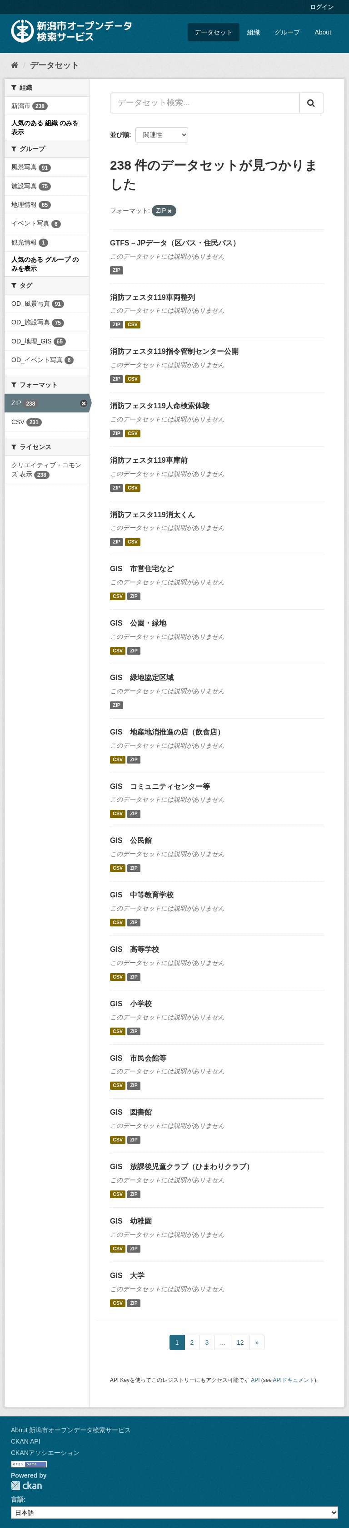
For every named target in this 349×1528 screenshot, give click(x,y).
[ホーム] (15, 65)
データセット (213, 32)
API (255, 1380)
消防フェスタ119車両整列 (152, 297)
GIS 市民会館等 (138, 1058)
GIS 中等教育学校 (142, 895)
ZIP (116, 270)
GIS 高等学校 (134, 949)
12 (240, 1342)
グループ (287, 32)
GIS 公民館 (131, 840)
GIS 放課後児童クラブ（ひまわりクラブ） (182, 1166)
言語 (17, 1499)
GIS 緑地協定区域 (142, 677)
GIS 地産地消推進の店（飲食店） (167, 732)
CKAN (26, 1485)
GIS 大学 (127, 1275)
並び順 (119, 134)
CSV (133, 324)
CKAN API (25, 1441)
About (322, 32)
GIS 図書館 (131, 1112)
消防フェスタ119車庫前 (149, 460)
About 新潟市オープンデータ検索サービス (71, 1430)
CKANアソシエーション (45, 1452)
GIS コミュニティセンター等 (160, 786)
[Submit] (311, 103)
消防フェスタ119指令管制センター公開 (174, 351)
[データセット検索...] (205, 103)
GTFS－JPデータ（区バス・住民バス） (175, 243)
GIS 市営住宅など (142, 569)
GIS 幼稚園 (131, 1221)
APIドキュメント (293, 1380)
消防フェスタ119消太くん (152, 515)
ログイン (322, 7)
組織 (253, 32)
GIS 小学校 (131, 1004)
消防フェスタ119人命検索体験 (159, 406)
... (222, 1342)
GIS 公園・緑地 (138, 623)
